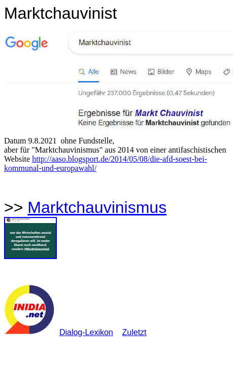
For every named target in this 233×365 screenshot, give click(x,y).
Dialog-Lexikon (86, 332)
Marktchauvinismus (97, 207)
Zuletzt (134, 332)
